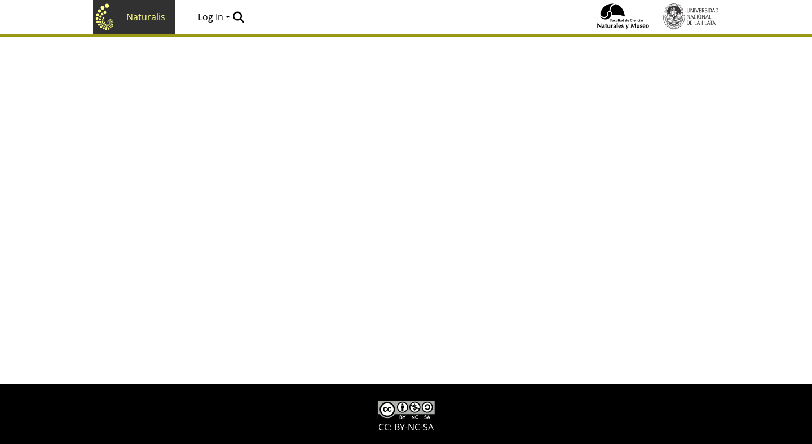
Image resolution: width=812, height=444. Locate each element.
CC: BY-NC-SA (406, 416)
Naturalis (145, 17)
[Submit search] (238, 17)
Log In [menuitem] (210, 17)
